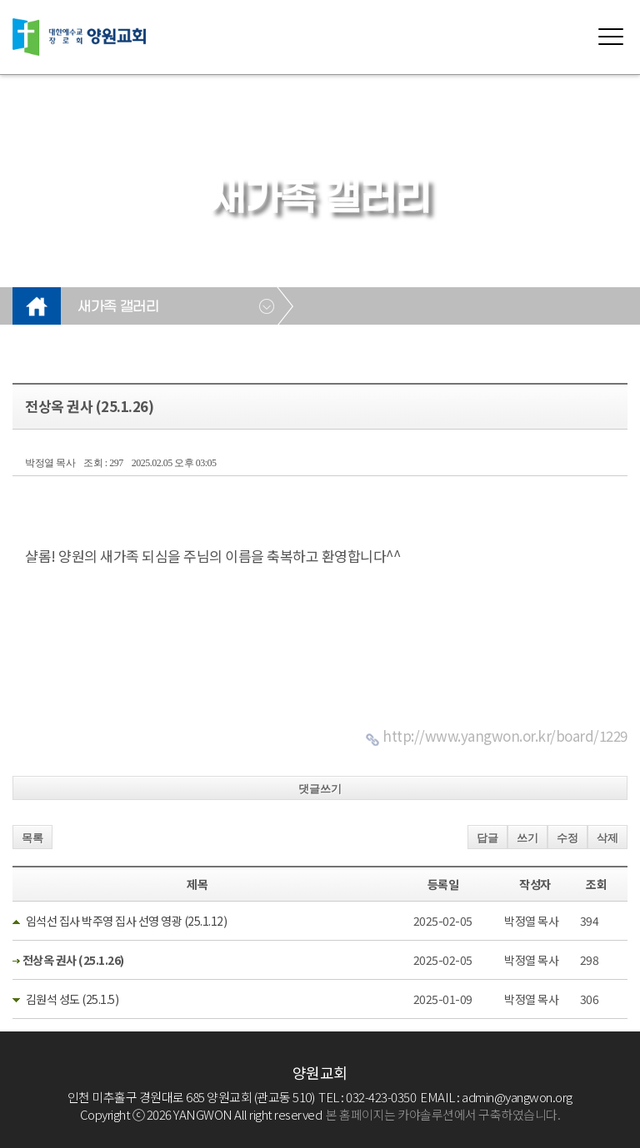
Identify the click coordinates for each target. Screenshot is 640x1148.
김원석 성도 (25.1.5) (72, 999)
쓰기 (527, 838)
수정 (567, 838)
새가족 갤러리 (118, 307)
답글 (487, 838)
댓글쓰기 (320, 789)
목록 (32, 838)
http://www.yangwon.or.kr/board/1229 (505, 735)
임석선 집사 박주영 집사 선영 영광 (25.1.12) (127, 920)
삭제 (607, 838)
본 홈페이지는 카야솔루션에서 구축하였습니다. (443, 1114)
